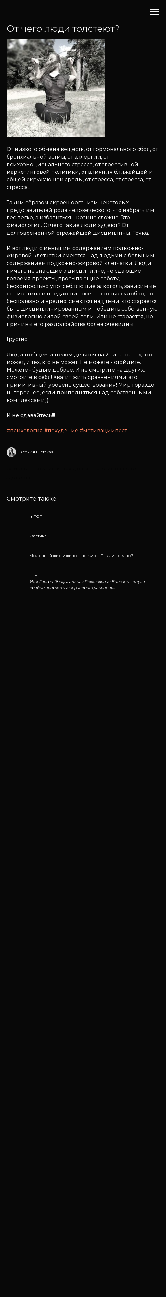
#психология (25, 430)
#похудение (61, 430)
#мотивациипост (103, 430)
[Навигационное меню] (154, 12)
